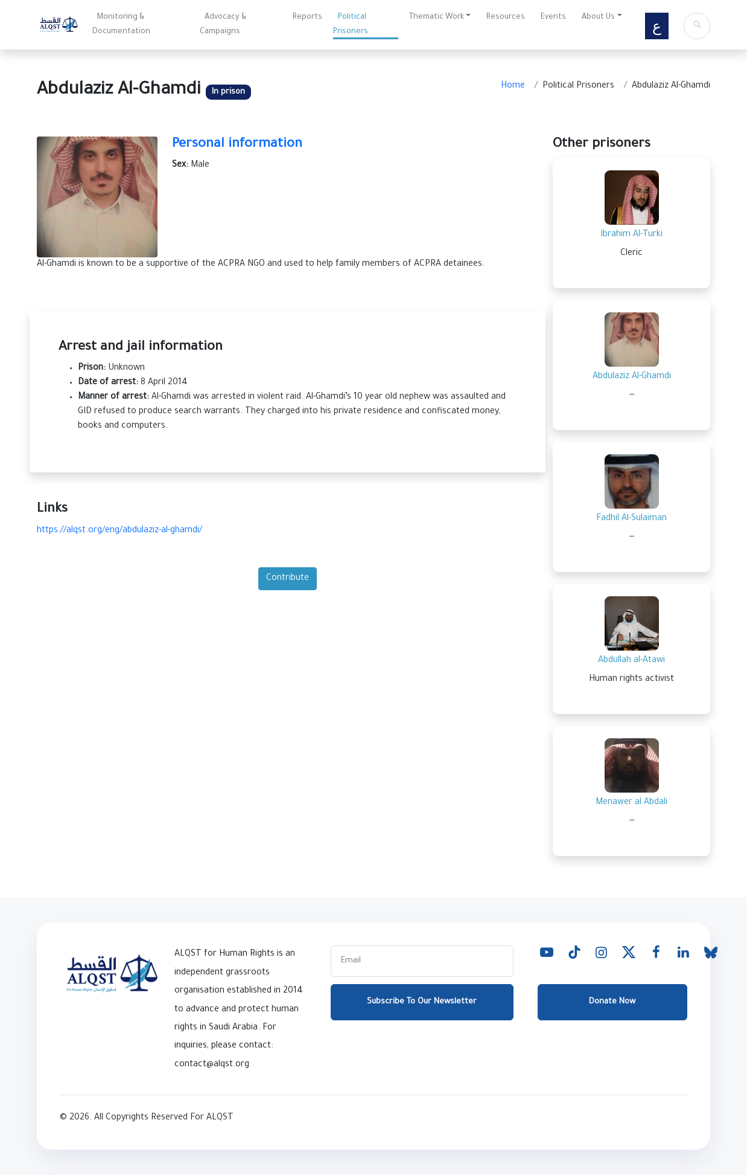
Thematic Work (436, 17)
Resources (505, 17)
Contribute (287, 579)
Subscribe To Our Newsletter (422, 1001)
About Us (598, 17)
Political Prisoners (350, 24)
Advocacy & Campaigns (223, 24)
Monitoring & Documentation (121, 24)
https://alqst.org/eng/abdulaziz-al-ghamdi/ (119, 531)
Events (553, 17)
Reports (307, 17)
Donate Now (612, 1001)
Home (513, 86)
